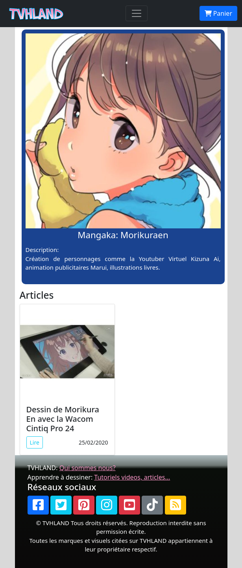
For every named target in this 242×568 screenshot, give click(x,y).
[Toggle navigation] (137, 13)
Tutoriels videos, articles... (132, 477)
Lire (34, 442)
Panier (218, 13)
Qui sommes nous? (87, 467)
